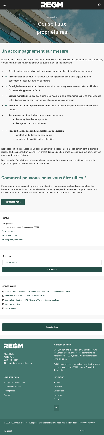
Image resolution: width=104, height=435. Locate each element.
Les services (59, 391)
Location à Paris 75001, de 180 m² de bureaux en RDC (25, 296)
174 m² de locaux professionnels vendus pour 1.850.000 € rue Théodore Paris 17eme (37, 292)
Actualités (58, 395)
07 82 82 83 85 (9, 236)
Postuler (7, 395)
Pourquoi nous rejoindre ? (14, 382)
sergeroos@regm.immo (12, 240)
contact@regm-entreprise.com (18, 363)
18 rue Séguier (10, 308)
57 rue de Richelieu (12, 304)
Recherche (52, 269)
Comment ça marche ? (13, 386)
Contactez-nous (52, 327)
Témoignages (9, 391)
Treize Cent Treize (63, 423)
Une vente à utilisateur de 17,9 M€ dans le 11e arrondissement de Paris (32, 300)
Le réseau (58, 386)
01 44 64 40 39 (9, 231)
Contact (57, 399)
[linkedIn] (56, 408)
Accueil (57, 382)
